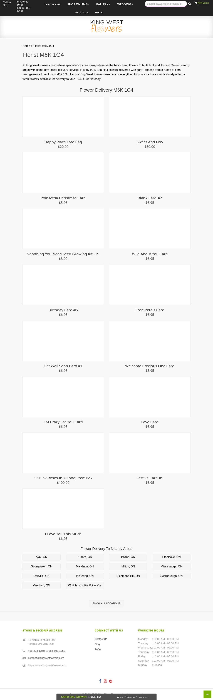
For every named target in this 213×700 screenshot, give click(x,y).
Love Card (149, 422)
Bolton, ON (128, 556)
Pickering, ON (85, 575)
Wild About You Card (150, 254)
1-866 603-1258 (55, 650)
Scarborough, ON (171, 575)
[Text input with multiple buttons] (166, 4)
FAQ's (98, 649)
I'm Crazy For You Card (63, 422)
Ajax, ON (41, 556)
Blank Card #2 (150, 198)
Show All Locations (106, 603)
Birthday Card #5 (63, 310)
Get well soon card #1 (63, 366)
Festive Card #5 (150, 478)
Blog (97, 644)
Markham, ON (85, 566)
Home (26, 45)
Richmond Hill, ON (128, 575)
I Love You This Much (63, 534)
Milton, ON (128, 566)
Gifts (98, 12)
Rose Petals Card (149, 310)
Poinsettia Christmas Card (63, 198)
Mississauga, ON (171, 566)
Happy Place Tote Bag (63, 142)
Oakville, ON (41, 575)
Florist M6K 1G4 (43, 45)
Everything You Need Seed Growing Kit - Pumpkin (63, 254)
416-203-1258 (36, 650)
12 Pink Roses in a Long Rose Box (63, 478)
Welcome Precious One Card (150, 366)
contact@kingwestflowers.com (46, 657)
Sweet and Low (150, 142)
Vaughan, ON (41, 585)
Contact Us (52, 4)
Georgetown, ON (41, 566)
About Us (81, 12)
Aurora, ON (85, 556)
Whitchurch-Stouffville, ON (84, 585)
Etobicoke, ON (171, 556)
